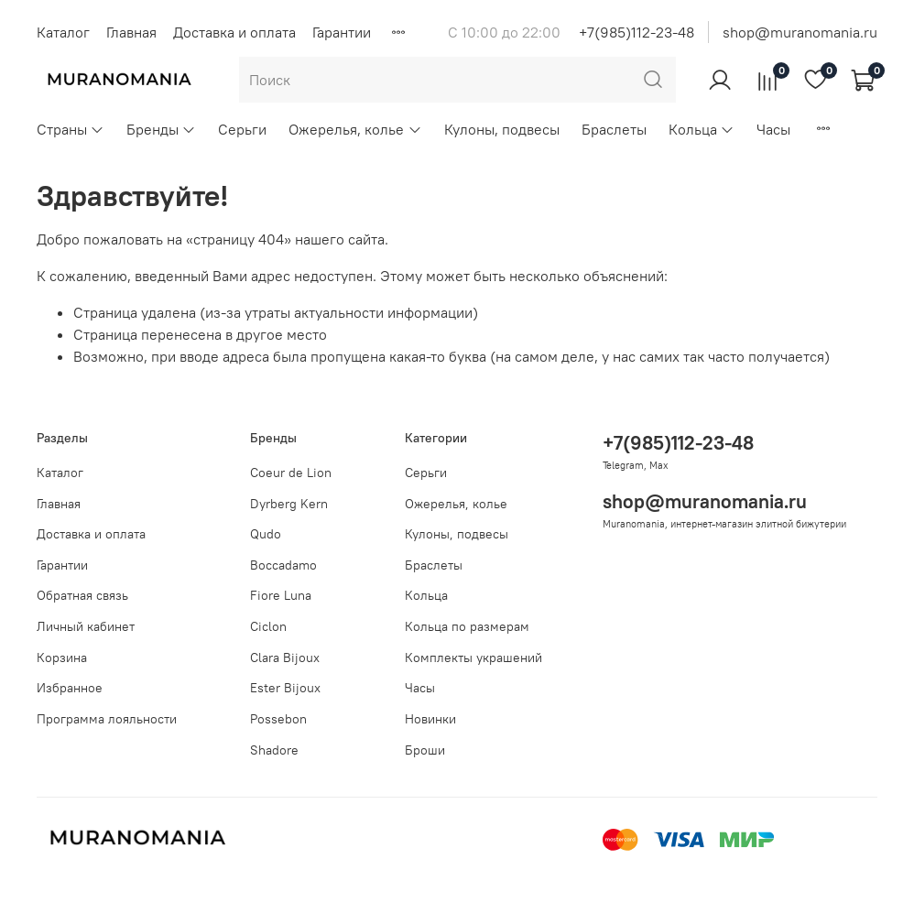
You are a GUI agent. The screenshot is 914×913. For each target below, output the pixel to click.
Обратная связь (82, 595)
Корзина (62, 657)
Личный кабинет (86, 626)
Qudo (265, 534)
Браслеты (614, 129)
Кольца (701, 129)
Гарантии (341, 32)
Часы (773, 129)
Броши (425, 750)
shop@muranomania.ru (800, 32)
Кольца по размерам (467, 626)
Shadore (274, 750)
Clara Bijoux (285, 657)
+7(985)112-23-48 (636, 32)
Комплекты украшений (473, 657)
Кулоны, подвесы (502, 129)
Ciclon (268, 626)
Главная (131, 32)
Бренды (161, 129)
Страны (70, 129)
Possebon (278, 719)
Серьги (242, 129)
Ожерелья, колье (354, 129)
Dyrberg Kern (289, 503)
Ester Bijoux (285, 687)
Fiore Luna (280, 595)
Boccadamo (283, 565)
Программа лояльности (107, 719)
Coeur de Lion (291, 472)
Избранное (70, 687)
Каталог (63, 32)
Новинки (430, 719)
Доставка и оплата (234, 32)
